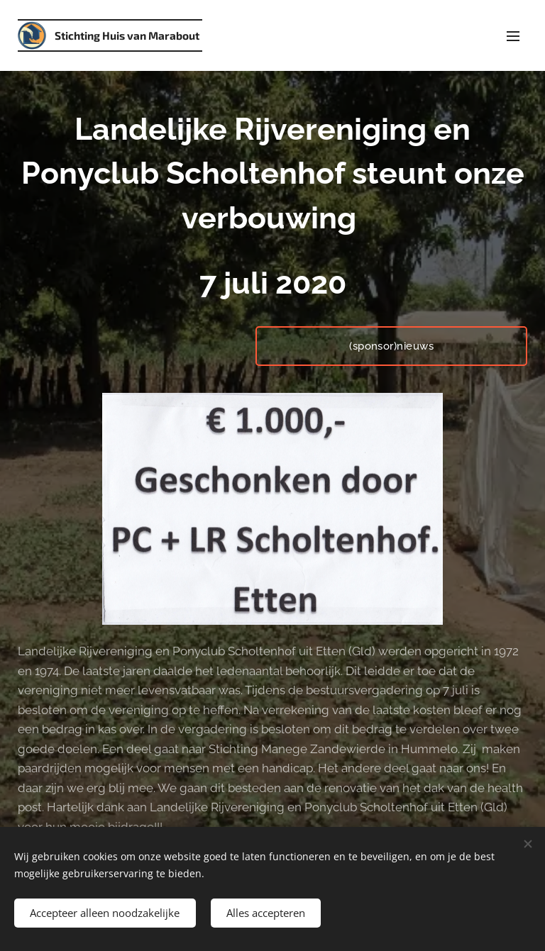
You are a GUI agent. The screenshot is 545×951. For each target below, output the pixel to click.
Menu (513, 36)
